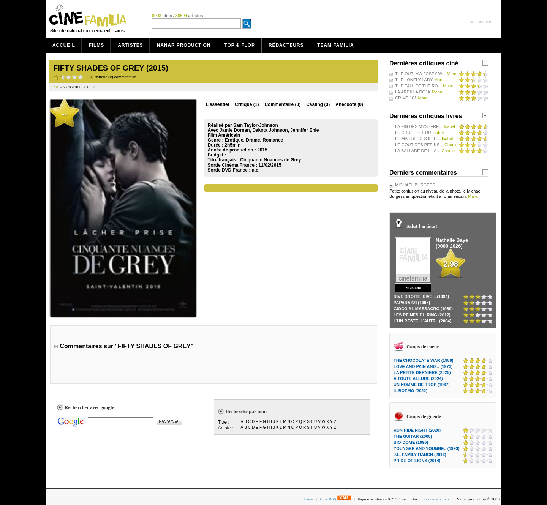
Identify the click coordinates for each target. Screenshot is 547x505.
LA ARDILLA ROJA (412, 92)
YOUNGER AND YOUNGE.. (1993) (427, 448)
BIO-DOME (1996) (411, 442)
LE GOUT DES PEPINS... (419, 144)
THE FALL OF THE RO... (418, 86)
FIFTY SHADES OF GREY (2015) (110, 68)
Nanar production (184, 45)
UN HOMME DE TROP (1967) (422, 384)
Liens (308, 499)
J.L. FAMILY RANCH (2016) (420, 454)
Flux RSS (335, 499)
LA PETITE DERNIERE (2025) (422, 372)
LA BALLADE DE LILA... (417, 150)
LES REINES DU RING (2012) (422, 314)
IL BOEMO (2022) (410, 390)
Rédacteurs (286, 45)
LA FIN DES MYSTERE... (419, 126)
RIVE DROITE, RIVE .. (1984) (421, 296)
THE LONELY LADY (414, 79)
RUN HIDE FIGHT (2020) (417, 430)
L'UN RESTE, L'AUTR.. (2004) (422, 321)
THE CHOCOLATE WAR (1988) (423, 360)
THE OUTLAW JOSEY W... (420, 73)
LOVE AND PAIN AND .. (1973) (423, 366)
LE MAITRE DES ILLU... (417, 138)
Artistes (130, 45)
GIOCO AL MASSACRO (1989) (423, 308)
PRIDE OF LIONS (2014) (417, 460)
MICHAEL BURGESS (415, 185)
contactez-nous (436, 499)
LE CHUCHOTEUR (413, 132)
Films (96, 45)
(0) (282, 104)
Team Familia (335, 45)
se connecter (482, 21)
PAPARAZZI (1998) (412, 302)
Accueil (63, 45)
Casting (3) (318, 104)
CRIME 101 (406, 98)
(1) (247, 104)
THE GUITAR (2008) (413, 436)
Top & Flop (239, 45)
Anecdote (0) (349, 104)
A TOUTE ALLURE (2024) (418, 378)
